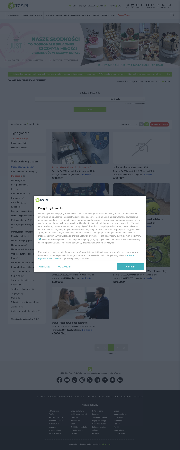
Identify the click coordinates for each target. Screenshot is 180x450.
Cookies (55, 258)
